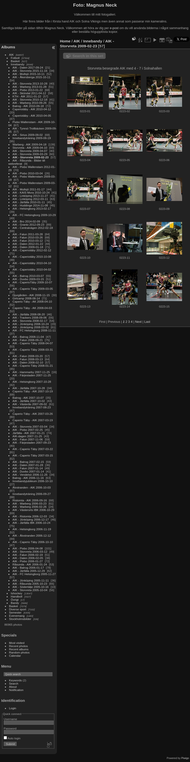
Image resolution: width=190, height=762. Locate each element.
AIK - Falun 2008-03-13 (28, 359)
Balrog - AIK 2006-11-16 (28, 477)
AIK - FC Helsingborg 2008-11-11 (34, 330)
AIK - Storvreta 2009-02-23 (31, 157)
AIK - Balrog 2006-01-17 (28, 567)
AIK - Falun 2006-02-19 (28, 554)
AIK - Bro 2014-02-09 (26, 221)
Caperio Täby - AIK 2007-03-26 (33, 413)
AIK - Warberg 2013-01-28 (30, 86)
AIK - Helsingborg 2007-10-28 (32, 381)
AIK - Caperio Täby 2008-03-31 (33, 349)
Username (10, 719)
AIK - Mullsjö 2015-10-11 (29, 73)
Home (65, 41)
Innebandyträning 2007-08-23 (32, 407)
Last (147, 322)
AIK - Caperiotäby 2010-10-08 (32, 256)
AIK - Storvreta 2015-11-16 (30, 70)
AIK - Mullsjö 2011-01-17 (29, 189)
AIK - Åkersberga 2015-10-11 (31, 77)
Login (12, 708)
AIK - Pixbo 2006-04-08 (28, 548)
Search (13, 683)
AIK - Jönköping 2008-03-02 (31, 327)
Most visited (16, 642)
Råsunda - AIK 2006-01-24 (30, 564)
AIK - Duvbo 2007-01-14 (28, 471)
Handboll (16, 596)
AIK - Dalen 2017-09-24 (28, 67)
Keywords (15, 680)
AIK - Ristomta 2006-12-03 (30, 516)
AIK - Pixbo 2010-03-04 (28, 173)
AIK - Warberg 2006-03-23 (30, 503)
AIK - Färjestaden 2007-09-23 (32, 442)
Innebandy (17, 64)
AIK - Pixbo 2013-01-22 (28, 89)
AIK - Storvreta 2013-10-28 (30, 83)
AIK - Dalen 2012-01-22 (28, 243)
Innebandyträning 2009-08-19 (32, 138)
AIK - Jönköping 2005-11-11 (31, 580)
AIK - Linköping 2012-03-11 (30, 198)
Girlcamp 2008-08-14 (26, 298)
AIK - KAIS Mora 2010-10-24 (31, 192)
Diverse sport (17, 609)
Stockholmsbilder (20, 618)
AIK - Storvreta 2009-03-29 (30, 154)
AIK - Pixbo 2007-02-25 (28, 429)
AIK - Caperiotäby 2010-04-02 (32, 269)
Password (10, 728)
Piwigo (185, 758)
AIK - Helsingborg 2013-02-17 (32, 208)
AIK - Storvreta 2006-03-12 (30, 551)
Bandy (15, 602)
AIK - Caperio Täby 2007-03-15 (33, 455)
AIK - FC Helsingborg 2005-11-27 (34, 574)
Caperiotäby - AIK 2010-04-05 (32, 115)
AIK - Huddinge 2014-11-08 (30, 205)
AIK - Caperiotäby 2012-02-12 (32, 250)
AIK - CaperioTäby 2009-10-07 (32, 282)
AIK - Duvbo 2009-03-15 (28, 279)
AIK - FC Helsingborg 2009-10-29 (34, 215)
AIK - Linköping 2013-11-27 (30, 195)
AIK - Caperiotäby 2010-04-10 (32, 263)
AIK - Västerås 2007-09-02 (30, 404)
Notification (16, 689)
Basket (15, 61)
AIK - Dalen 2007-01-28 (28, 465)
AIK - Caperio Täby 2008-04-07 (33, 343)
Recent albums (18, 649)
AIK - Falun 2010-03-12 (28, 240)
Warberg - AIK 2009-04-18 (30, 144)
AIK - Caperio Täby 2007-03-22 (33, 449)
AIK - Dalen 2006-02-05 (28, 558)
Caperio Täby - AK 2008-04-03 (32, 307)
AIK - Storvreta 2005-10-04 (30, 590)
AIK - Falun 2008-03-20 (28, 356)
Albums (8, 47)
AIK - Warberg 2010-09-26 (30, 102)
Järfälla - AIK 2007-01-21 (29, 433)
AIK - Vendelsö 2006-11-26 (30, 474)
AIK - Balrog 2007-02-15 (28, 461)
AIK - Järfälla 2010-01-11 (29, 202)
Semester (15, 612)
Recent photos (18, 646)
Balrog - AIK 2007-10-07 (28, 397)
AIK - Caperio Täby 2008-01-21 (33, 365)
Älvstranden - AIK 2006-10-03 (32, 487)
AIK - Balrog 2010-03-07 (28, 275)
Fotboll (15, 57)
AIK (11, 54)
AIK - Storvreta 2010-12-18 (30, 99)
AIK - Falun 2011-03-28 (28, 234)
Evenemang (17, 615)
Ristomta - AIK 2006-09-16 (30, 500)
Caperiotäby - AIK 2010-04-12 (32, 109)
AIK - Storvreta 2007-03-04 (30, 426)
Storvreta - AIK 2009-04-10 (30, 147)
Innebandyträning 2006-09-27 (32, 493)
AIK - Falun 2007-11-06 (28, 439)
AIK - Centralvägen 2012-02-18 (33, 227)
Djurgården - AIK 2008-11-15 (31, 295)
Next (138, 322)
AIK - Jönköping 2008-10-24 (31, 324)
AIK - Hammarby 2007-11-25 (31, 372)
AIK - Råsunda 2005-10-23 (30, 583)
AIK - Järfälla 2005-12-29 (29, 570)
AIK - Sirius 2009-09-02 (28, 134)
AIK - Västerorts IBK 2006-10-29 (33, 509)
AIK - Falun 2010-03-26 (28, 237)
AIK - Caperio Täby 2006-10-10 (33, 542)
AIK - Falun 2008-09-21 (28, 340)
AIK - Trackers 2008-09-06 (30, 317)
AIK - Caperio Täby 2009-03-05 (33, 288)
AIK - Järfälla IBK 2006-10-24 (31, 522)
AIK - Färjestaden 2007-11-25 (32, 375)
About (13, 686)
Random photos (19, 652)
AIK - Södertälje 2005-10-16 (31, 586)
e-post (114, 28)
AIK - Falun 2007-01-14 (28, 468)
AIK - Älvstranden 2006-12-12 (32, 535)
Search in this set (87, 56)
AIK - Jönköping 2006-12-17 (31, 519)
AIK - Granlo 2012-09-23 (28, 224)
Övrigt (15, 599)
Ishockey (16, 593)
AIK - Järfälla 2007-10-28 (29, 388)
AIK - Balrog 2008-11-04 (28, 336)
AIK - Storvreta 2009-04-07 (30, 150)
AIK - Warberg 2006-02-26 (30, 506)
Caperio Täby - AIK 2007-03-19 (33, 420)
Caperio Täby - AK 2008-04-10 (32, 301)
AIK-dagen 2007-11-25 (27, 436)
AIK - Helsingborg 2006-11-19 (32, 529)
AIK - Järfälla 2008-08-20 (29, 314)
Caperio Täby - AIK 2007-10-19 (33, 391)
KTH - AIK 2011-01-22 (27, 96)
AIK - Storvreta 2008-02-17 (30, 320)
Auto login (12, 738)
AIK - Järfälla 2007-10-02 (29, 400)
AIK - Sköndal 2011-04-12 (29, 93)
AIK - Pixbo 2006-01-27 (28, 561)
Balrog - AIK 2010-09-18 (28, 106)
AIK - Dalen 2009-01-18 (28, 247)
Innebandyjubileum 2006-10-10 (33, 481)
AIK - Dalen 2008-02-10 (28, 362)
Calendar (15, 655)
